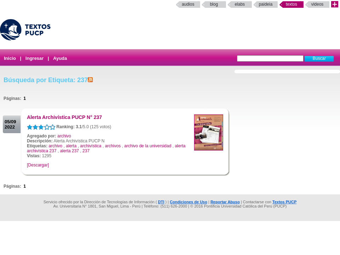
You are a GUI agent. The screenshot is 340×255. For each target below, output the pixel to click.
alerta (71, 145)
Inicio (10, 58)
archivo (64, 136)
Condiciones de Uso (188, 202)
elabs (240, 4)
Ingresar (35, 58)
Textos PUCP (284, 202)
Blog (214, 4)
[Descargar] (38, 165)
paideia (266, 4)
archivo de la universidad (147, 145)
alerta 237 (69, 150)
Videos (317, 4)
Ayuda (60, 58)
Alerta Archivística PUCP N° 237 (64, 117)
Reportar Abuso (225, 202)
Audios (188, 4)
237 (86, 150)
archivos (113, 145)
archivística (90, 145)
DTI (161, 202)
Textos (291, 4)
